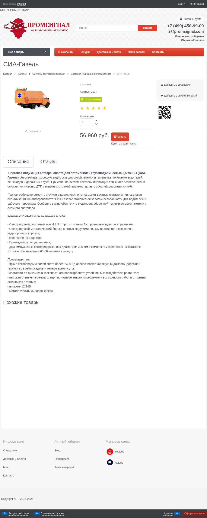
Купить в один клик (123, 143)
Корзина (168, 513)
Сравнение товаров (52, 513)
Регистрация (196, 3)
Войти (181, 3)
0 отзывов (85, 84)
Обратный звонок (192, 40)
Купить (121, 136)
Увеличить (35, 131)
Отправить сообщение (189, 36)
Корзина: (192, 19)
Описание (18, 161)
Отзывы (49, 161)
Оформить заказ (194, 513)
